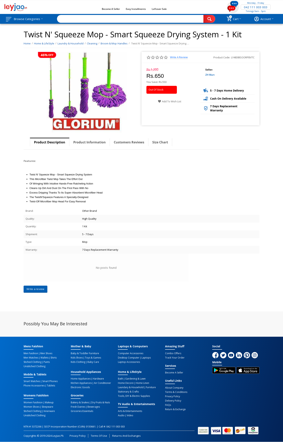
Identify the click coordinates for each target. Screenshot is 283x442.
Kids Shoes (77, 358)
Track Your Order (175, 358)
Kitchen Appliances (81, 383)
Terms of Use (99, 435)
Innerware (49, 411)
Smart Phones (50, 381)
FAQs (168, 405)
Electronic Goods (80, 387)
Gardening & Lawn (135, 379)
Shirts (54, 358)
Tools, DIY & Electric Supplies (134, 396)
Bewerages (93, 407)
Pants (47, 362)
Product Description (49, 142)
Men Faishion (31, 353)
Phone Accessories (34, 385)
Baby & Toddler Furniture (85, 353)
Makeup (49, 402)
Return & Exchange (175, 409)
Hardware (98, 379)
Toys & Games (93, 358)
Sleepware (47, 407)
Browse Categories (27, 18)
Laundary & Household (131, 387)
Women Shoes (32, 407)
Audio (121, 415)
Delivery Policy (173, 401)
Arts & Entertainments (130, 411)
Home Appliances (81, 379)
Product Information (89, 142)
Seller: (209, 69)
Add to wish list (169, 101)
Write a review (179, 57)
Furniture (151, 387)
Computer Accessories (130, 353)
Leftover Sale (159, 9)
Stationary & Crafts (128, 392)
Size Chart (160, 142)
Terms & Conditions (176, 392)
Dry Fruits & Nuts (100, 402)
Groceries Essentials (82, 411)
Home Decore (126, 383)
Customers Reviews (129, 142)
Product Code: (221, 57)
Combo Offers (173, 353)
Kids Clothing (78, 362)
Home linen (142, 383)
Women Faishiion (33, 402)
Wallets (44, 358)
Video (130, 415)
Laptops (146, 358)
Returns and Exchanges (126, 435)
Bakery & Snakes (80, 402)
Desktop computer (128, 358)
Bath (120, 379)
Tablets (51, 385)
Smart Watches (32, 381)
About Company (174, 388)
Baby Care (93, 362)
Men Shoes (46, 353)
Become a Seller (111, 9)
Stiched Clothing (32, 362)
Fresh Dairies (78, 407)
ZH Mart (210, 74)
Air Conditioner (102, 383)
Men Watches (31, 358)
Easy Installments (136, 9)
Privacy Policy (172, 396)
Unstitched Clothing (34, 366)
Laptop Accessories (129, 362)
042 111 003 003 (255, 7)
